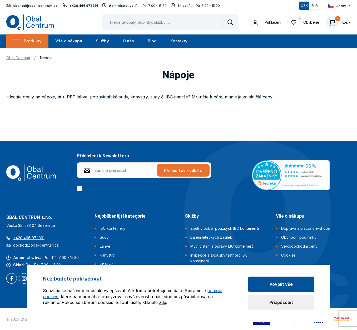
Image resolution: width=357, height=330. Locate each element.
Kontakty (178, 40)
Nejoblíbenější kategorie (120, 216)
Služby (102, 40)
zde (162, 302)
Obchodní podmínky (298, 237)
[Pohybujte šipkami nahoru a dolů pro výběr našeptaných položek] (170, 22)
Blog (152, 40)
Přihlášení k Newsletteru (103, 155)
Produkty (27, 40)
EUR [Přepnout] (314, 5)
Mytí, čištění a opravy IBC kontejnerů (222, 246)
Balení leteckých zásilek (211, 237)
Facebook (11, 279)
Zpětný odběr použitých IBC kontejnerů (224, 228)
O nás (128, 40)
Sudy (104, 237)
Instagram (24, 279)
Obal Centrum (18, 58)
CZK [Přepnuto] (304, 5)
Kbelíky (106, 264)
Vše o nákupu (68, 40)
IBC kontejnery (112, 228)
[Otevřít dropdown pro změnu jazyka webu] (339, 5)
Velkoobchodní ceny (299, 246)
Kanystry (107, 255)
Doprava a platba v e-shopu (305, 228)
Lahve (105, 246)
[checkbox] (80, 188)
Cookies (288, 255)
